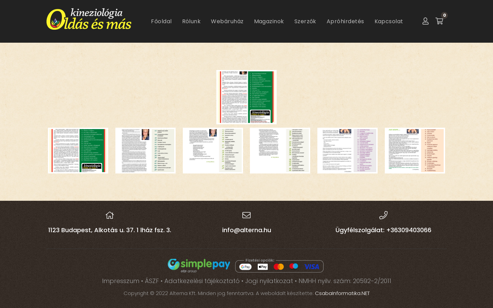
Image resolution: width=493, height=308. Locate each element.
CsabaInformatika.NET (342, 293)
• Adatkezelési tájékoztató (201, 281)
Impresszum (120, 281)
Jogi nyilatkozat (269, 281)
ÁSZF (152, 281)
